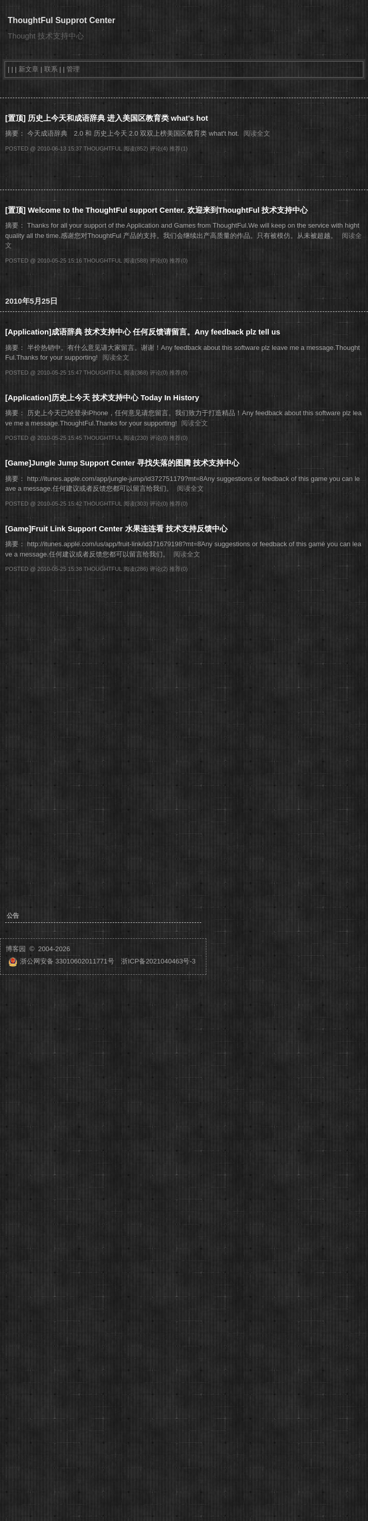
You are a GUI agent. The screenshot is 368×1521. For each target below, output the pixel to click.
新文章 (29, 69)
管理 (73, 69)
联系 (51, 69)
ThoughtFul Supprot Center (61, 20)
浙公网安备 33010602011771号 (61, 961)
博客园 (16, 949)
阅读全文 (256, 133)
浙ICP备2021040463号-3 (158, 961)
